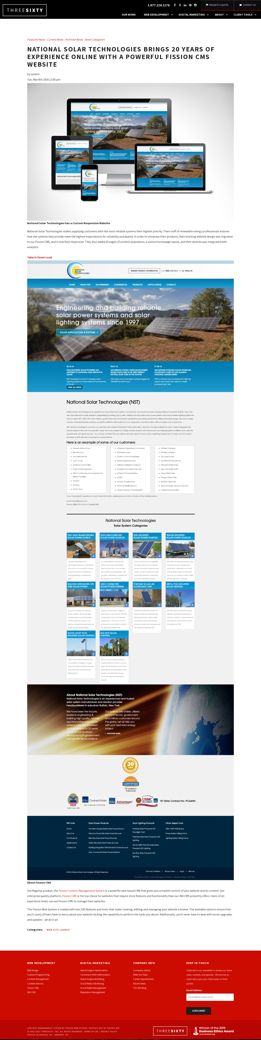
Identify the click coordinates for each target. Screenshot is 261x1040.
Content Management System (44, 1028)
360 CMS (31, 993)
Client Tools (246, 15)
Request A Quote (217, 5)
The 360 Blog (139, 988)
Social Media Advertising (92, 984)
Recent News (139, 984)
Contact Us (247, 5)
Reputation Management (92, 993)
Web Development (159, 15)
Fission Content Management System (82, 891)
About (222, 15)
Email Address (194, 991)
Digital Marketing (195, 15)
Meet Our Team (140, 975)
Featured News (36, 40)
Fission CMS (69, 896)
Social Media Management (93, 988)
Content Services (35, 984)
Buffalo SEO (96, 1028)
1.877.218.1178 (158, 5)
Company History (141, 970)
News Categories (95, 40)
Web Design (32, 970)
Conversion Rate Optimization (95, 975)
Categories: (35, 930)
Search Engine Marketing (92, 979)
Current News (55, 40)
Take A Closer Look (39, 258)
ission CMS (33, 988)
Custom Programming (38, 975)
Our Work (129, 15)
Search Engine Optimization (94, 970)
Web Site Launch (58, 930)
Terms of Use (91, 1032)
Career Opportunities (143, 979)
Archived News (74, 40)
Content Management (38, 979)
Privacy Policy (109, 1032)
